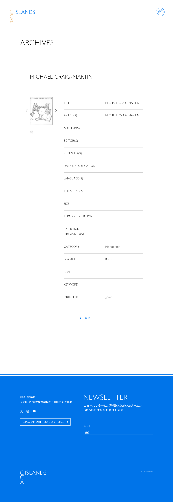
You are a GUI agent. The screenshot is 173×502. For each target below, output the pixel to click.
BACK (86, 318)
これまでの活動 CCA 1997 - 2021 (45, 422)
